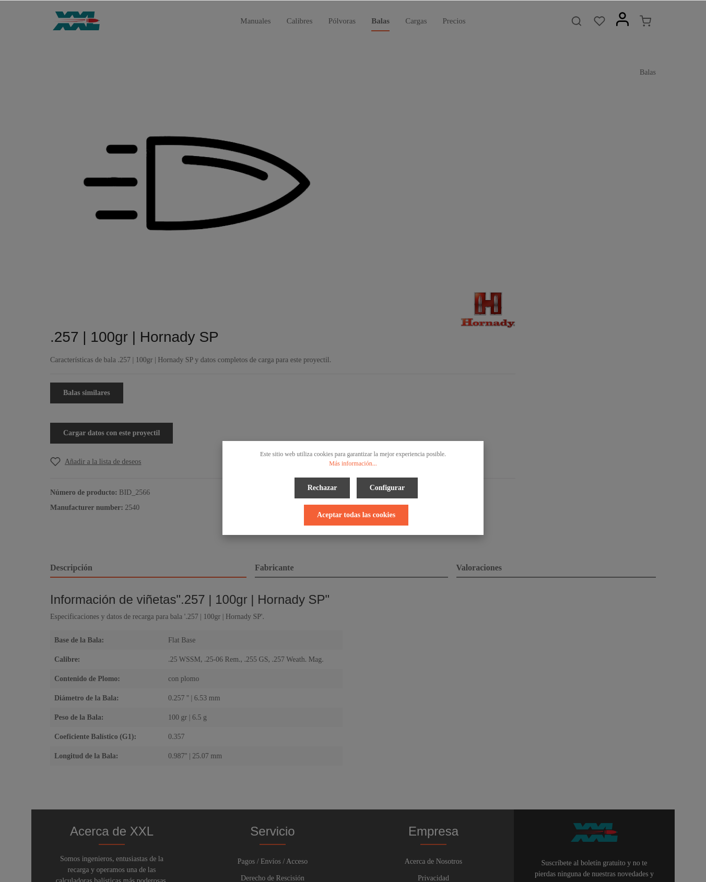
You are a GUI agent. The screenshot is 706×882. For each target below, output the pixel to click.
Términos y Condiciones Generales (433, 735)
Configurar (386, 487)
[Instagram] (379, 845)
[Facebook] (328, 845)
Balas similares (399, 202)
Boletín (272, 768)
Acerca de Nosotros (433, 702)
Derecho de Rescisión (272, 718)
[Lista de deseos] (599, 20)
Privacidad (433, 718)
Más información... (352, 463)
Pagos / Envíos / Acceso (273, 702)
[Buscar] (576, 20)
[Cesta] (645, 20)
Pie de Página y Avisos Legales (433, 752)
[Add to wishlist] (409, 270)
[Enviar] (646, 749)
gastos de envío (553, 868)
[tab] (148, 377)
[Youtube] (363, 845)
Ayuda (272, 735)
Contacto (273, 752)
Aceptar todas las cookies (356, 512)
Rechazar (323, 487)
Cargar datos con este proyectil (424, 242)
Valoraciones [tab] (479, 376)
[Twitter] (345, 845)
